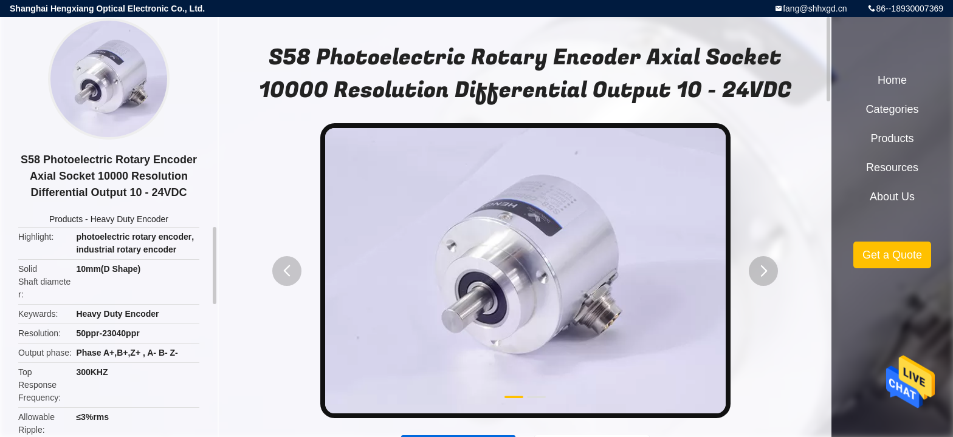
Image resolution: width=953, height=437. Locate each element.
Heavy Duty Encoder (129, 219)
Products (66, 219)
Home (892, 80)
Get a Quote (892, 255)
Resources (892, 167)
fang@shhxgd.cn (815, 8)
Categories (891, 109)
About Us (892, 197)
